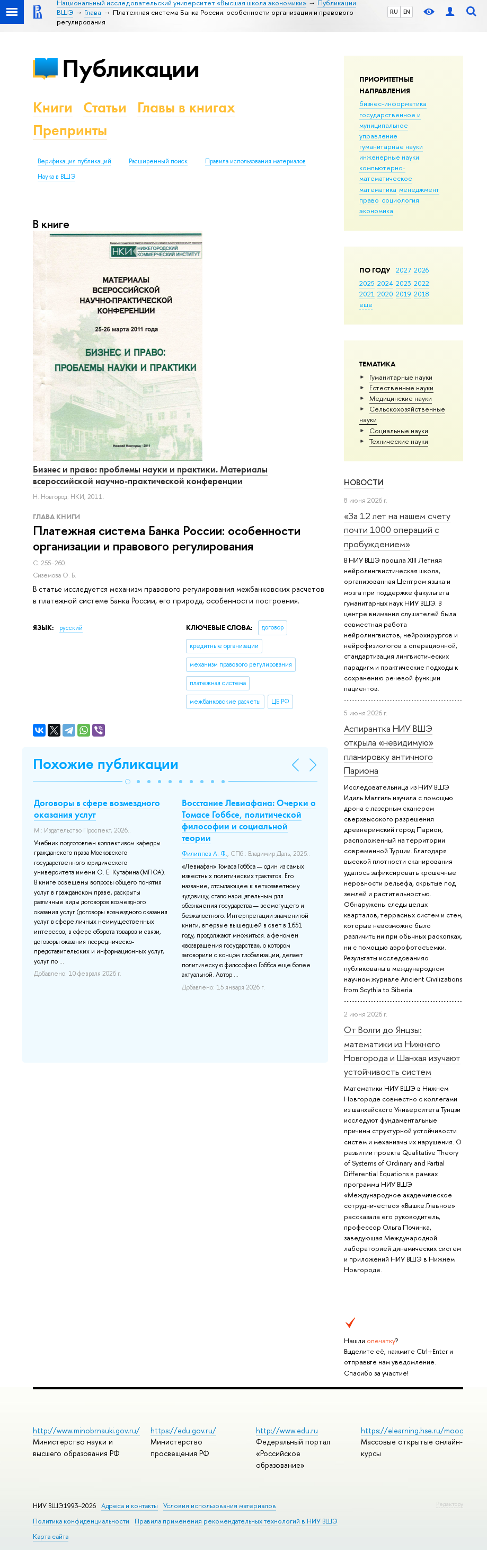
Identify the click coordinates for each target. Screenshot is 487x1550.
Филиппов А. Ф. (204, 854)
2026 (421, 270)
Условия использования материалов (219, 1505)
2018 (421, 294)
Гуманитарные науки (400, 377)
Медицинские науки (400, 398)
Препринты (70, 130)
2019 (403, 294)
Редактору (449, 1504)
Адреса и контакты (129, 1505)
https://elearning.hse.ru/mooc (412, 1430)
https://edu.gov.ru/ (183, 1430)
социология (400, 200)
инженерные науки (389, 157)
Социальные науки (398, 430)
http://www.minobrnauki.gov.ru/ (86, 1430)
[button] (127, 781)
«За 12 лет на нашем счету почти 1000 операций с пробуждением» (397, 530)
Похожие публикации (106, 764)
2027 (403, 270)
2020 (385, 294)
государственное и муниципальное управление (390, 125)
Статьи (105, 107)
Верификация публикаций (74, 161)
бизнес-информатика (393, 103)
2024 (385, 283)
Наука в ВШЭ (56, 176)
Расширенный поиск (158, 161)
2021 (367, 294)
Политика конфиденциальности (81, 1521)
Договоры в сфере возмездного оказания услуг (97, 808)
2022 (421, 283)
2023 (403, 283)
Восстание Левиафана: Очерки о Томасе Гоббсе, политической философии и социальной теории (249, 820)
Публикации (130, 68)
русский (71, 628)
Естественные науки (401, 387)
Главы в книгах (186, 107)
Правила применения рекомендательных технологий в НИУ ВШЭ (236, 1521)
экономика (376, 210)
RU (394, 11)
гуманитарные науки (391, 146)
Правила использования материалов (255, 161)
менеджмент (419, 189)
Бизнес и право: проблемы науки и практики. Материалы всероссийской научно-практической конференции (150, 475)
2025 (367, 283)
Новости (364, 482)
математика (377, 189)
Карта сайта (50, 1536)
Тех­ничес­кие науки (398, 441)
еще (366, 304)
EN (406, 11)
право (369, 200)
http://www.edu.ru (287, 1430)
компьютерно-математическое (385, 173)
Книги (53, 107)
